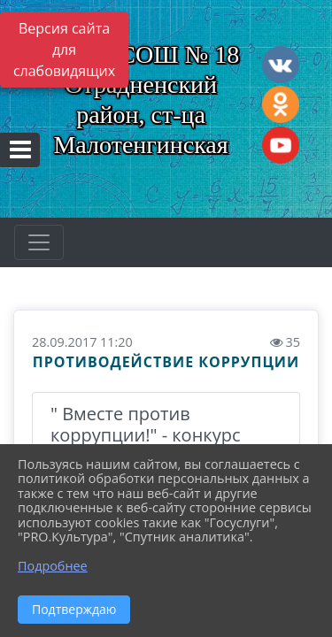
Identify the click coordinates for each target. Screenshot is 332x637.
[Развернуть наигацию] (39, 242)
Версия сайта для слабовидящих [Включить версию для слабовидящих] (64, 50)
